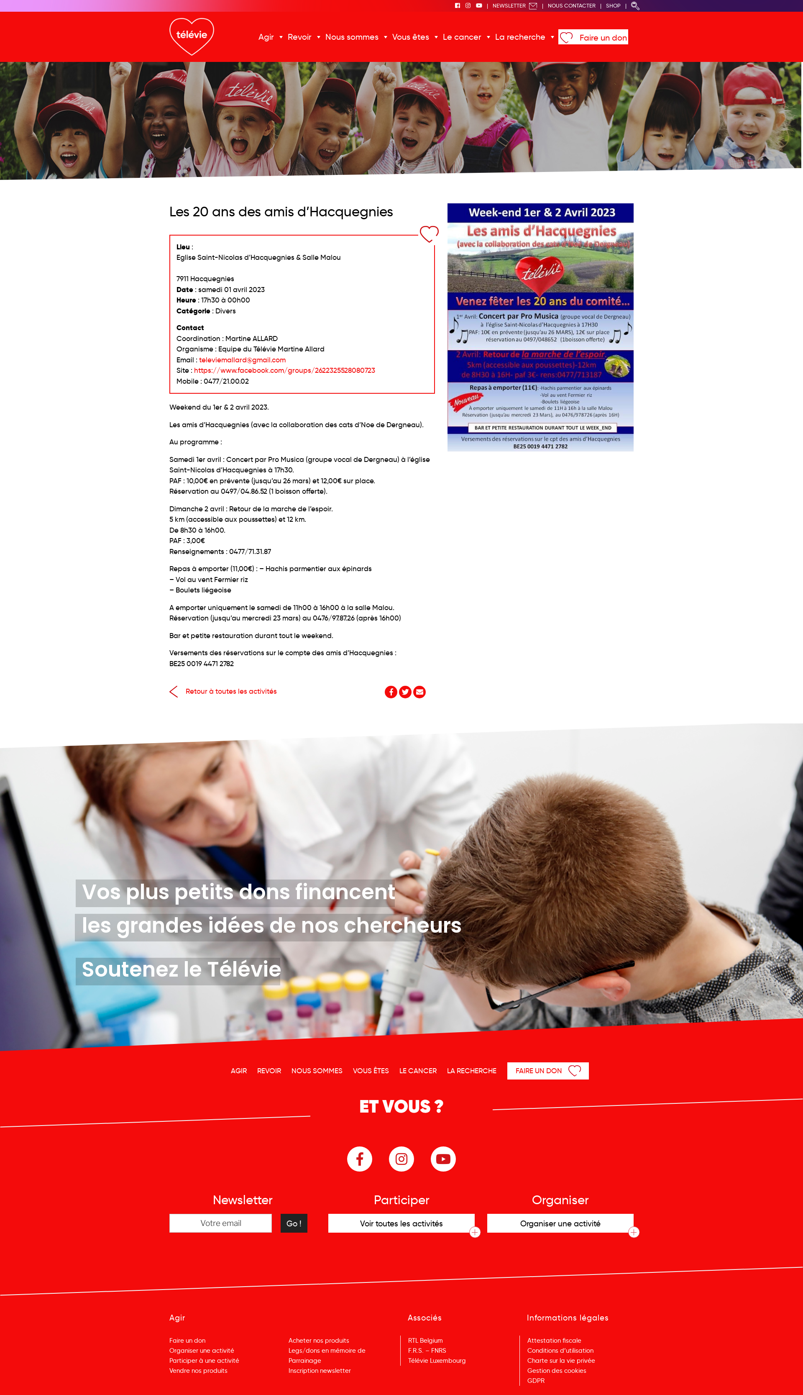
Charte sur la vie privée (561, 1360)
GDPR (536, 1381)
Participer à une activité (204, 1360)
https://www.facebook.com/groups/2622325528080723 (284, 370)
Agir (266, 37)
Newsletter (515, 5)
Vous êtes (410, 37)
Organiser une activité (201, 1350)
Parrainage (305, 1360)
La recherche (520, 37)
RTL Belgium (425, 1340)
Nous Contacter (572, 5)
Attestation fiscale (554, 1340)
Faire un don (603, 38)
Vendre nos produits (198, 1370)
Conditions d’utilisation (560, 1350)
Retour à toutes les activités (223, 691)
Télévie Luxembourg (437, 1360)
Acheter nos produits (319, 1340)
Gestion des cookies (556, 1370)
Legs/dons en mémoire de (327, 1350)
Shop (613, 5)
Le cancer (462, 37)
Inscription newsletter (320, 1370)
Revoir (300, 37)
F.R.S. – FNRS (427, 1350)
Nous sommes (351, 37)
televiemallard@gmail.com (242, 360)
